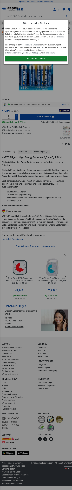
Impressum (50, 53)
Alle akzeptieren (36, 59)
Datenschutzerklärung (13, 53)
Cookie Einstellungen (29, 45)
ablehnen (40, 47)
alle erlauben (59, 37)
